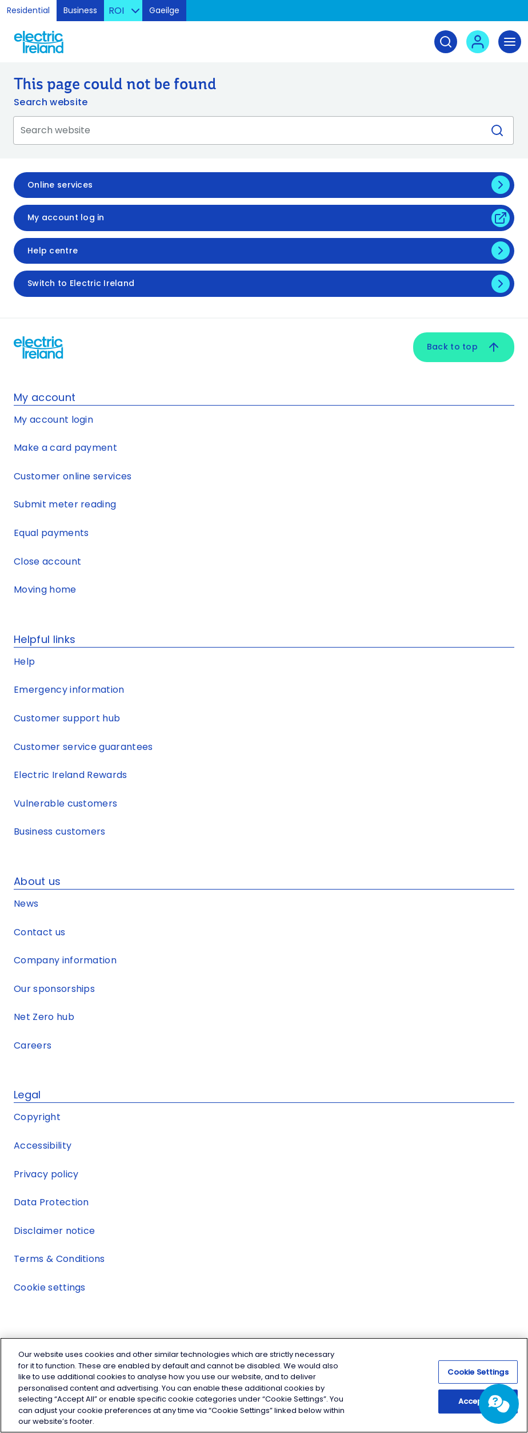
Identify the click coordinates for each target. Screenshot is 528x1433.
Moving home (45, 589)
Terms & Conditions (59, 1258)
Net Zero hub (44, 1016)
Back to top (464, 347)
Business (80, 10)
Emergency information (69, 689)
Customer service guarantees (83, 746)
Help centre (52, 250)
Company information (65, 960)
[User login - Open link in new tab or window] (477, 41)
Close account (47, 561)
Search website (50, 102)
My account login (53, 419)
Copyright (37, 1117)
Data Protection (51, 1202)
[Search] (445, 41)
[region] (264, 1385)
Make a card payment (65, 447)
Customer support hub (67, 718)
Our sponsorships (54, 988)
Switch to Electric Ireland (80, 283)
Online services (60, 184)
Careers (32, 1045)
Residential (28, 10)
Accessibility (42, 1145)
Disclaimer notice (54, 1230)
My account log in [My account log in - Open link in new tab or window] (66, 217)
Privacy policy (46, 1174)
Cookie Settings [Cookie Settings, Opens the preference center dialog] (478, 1372)
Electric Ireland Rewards (70, 774)
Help (24, 661)
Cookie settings (50, 1287)
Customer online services (73, 476)
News (26, 903)
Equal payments (51, 532)
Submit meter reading (65, 504)
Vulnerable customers (65, 803)
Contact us (39, 932)
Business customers (60, 831)
